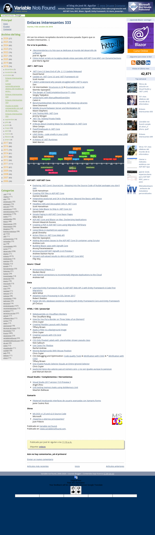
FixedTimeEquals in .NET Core (46, 129)
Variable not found (48, 426)
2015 (6, 149)
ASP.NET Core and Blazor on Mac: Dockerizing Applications (60, 219)
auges (5, 216)
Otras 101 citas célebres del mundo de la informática (145, 150)
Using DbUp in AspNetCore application (50, 230)
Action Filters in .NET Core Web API (49, 235)
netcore (6, 293)
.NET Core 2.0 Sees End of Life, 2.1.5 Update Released (57, 71)
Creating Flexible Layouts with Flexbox (50, 324)
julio (7, 122)
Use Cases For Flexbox (43, 345)
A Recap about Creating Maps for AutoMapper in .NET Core (60, 123)
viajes (5, 346)
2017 (6, 142)
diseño (5, 254)
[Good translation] (73, 490)
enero (7, 139)
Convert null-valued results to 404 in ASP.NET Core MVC (58, 256)
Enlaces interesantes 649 (146, 135)
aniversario (7, 202)
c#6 (4, 236)
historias (6, 271)
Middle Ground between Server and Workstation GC (57, 108)
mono (5, 286)
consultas (6, 241)
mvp (5, 288)
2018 (6, 66)
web (4, 353)
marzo (8, 134)
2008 (6, 174)
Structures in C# (56, 87)
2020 (6, 59)
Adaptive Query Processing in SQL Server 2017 (54, 295)
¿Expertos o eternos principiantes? (48, 419)
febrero (8, 136)
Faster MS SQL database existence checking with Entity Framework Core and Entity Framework (76, 301)
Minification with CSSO (94, 356)
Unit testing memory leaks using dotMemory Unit (55, 387)
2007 (6, 177)
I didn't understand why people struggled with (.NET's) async (60, 82)
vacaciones (7, 336)
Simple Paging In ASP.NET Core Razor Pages (53, 214)
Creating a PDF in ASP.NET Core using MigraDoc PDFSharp (59, 224)
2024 (6, 45)
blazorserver (8, 224)
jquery (5, 281)
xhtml (5, 358)
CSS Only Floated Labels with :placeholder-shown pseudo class (61, 340)
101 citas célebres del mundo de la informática (144, 100)
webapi (6, 355)
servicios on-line (9, 313)
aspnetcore (7, 209)
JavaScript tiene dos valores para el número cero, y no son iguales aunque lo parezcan (72, 369)
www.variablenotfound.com (53, 428)
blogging (6, 229)
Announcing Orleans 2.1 (44, 269)
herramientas (8, 269)
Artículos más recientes (38, 466)
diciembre (9, 69)
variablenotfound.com (11, 341)
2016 (6, 146)
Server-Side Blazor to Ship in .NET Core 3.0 (52, 209)
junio (7, 125)
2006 (6, 181)
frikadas (6, 264)
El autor (110, 5)
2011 (6, 163)
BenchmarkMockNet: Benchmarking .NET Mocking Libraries (60, 103)
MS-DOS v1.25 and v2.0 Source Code (49, 413)
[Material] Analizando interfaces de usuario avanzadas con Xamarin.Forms (67, 400)
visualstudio (7, 348)
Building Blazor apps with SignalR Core (50, 245)
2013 (6, 156)
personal (6, 303)
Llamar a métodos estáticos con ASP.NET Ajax (144, 163)
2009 (6, 170)
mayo (7, 128)
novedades (7, 298)
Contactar (120, 5)
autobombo (7, 219)
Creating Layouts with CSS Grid (47, 335)
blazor (5, 221)
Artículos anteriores (115, 466)
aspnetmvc (7, 214)
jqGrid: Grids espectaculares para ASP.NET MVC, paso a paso (145, 177)
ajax (4, 199)
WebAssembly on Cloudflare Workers (50, 314)
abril (7, 131)
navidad (6, 291)
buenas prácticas (9, 231)
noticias (6, 296)
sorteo (5, 321)
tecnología (7, 331)
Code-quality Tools (72, 356)
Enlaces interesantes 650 (146, 110)
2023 (6, 48)
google (5, 266)
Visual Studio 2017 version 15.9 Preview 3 (52, 382)
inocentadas (7, 276)
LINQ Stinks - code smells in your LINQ (50, 134)
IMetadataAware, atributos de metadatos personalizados (146, 190)
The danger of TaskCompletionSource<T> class (54, 92)
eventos (6, 261)
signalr (5, 316)
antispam (6, 204)
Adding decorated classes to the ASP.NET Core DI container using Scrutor (66, 240)
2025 (6, 41)
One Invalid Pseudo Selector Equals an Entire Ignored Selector (61, 363)
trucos (5, 333)
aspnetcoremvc (9, 211)
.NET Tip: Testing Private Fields (47, 118)
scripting (6, 311)
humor (5, 274)
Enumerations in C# (75, 87)
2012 (6, 160)
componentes (8, 239)
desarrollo (7, 251)
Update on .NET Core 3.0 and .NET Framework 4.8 (55, 76)
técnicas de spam (9, 328)
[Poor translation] (78, 490)
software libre (8, 318)
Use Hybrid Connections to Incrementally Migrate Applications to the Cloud (67, 274)
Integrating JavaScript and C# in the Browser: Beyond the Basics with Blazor (67, 198)
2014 (6, 153)
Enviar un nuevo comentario (40, 459)
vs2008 (6, 350)
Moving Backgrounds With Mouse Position (52, 350)
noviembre (9, 72)
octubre (8, 75)
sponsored (7, 326)
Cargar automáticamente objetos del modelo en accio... (14, 87)
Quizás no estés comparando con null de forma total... (14, 108)
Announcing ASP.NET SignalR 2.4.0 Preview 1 (53, 251)
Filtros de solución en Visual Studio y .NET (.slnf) (145, 88)
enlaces (6, 256)
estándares (7, 259)
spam (5, 323)
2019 (6, 62)
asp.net (6, 207)
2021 (6, 55)
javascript (6, 278)
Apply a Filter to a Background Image (49, 329)
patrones (6, 301)
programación (8, 306)
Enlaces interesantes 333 (49, 22)
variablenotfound (9, 338)
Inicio (102, 5)
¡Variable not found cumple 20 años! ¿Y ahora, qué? (144, 125)
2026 (6, 38)
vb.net (5, 343)
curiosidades (8, 246)
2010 (6, 167)
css (4, 244)
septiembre (10, 119)
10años (6, 197)
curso (5, 249)
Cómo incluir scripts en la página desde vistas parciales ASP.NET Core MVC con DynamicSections (77, 58)
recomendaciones (10, 308)
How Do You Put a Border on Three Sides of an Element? (59, 319)
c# (4, 234)
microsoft (6, 283)
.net (4, 194)
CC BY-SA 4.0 (109, 473)
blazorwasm (7, 226)
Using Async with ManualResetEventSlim (51, 97)
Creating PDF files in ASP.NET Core (48, 193)
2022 (6, 52)
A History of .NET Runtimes (45, 139)
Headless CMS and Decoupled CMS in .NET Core (55, 203)
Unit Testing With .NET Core (45, 113)
